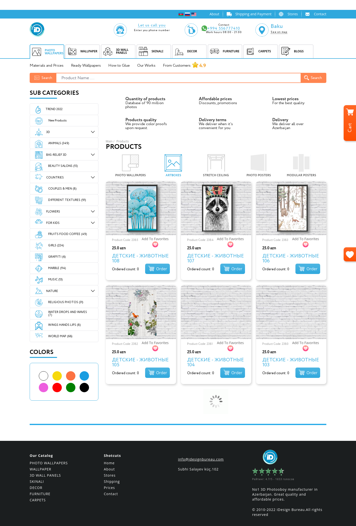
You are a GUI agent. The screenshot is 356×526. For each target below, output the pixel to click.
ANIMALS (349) (58, 143)
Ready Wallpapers (86, 65)
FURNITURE (40, 490)
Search (313, 78)
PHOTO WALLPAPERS (49, 459)
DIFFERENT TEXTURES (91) (67, 200)
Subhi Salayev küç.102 (198, 465)
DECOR (36, 484)
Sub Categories (54, 93)
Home (109, 459)
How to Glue (119, 65)
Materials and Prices (47, 65)
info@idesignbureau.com (201, 455)
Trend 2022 (54, 109)
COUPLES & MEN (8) (62, 189)
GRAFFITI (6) (57, 257)
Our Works (146, 65)
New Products (53, 120)
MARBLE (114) (57, 268)
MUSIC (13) (55, 279)
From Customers (184, 66)
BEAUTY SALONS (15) (63, 166)
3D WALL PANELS (45, 471)
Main (109, 141)
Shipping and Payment (253, 14)
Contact (320, 14)
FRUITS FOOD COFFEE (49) (67, 234)
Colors (41, 352)
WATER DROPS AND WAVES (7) (67, 313)
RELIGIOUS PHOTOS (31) (65, 302)
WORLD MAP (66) (60, 336)
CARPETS (38, 496)
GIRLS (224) (56, 245)
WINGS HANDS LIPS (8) (64, 325)
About (214, 14)
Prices (109, 484)
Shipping (112, 478)
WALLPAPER (40, 465)
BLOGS (291, 51)
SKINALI (37, 478)
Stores (293, 14)
